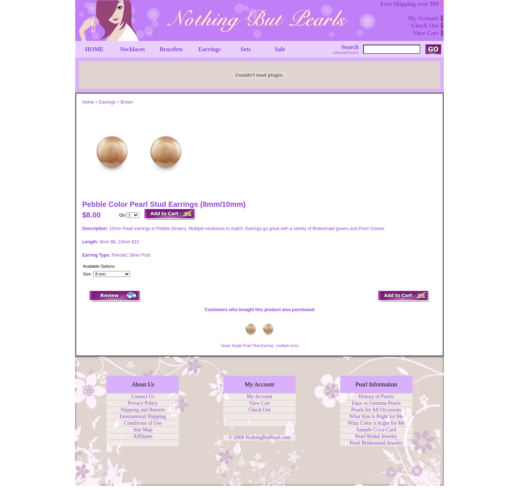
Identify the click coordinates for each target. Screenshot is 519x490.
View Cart (259, 403)
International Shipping (143, 416)
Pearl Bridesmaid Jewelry (376, 443)
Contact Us (142, 396)
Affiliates (143, 436)
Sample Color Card (376, 429)
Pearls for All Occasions (376, 410)
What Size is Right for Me (376, 416)
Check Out (259, 410)
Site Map (142, 429)
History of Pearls (376, 396)
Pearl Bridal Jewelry (376, 436)
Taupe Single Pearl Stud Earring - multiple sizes (259, 346)
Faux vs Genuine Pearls (376, 403)
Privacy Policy (143, 403)
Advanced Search (346, 53)
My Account (259, 396)
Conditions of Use (142, 423)
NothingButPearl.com (268, 437)
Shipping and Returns (143, 410)
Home (88, 102)
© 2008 (237, 437)
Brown (127, 102)
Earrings (107, 102)
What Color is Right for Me (376, 423)
